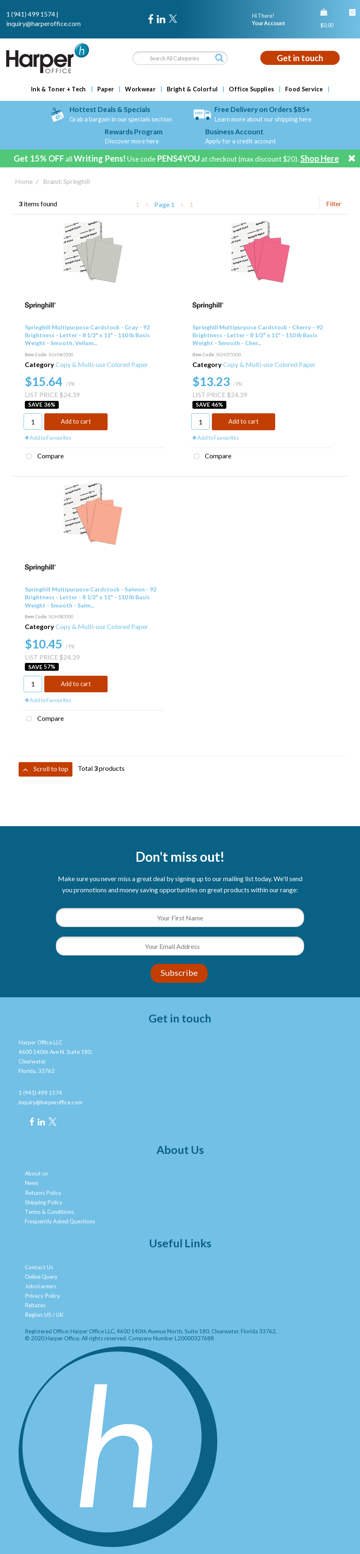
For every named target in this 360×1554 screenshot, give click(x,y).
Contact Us (39, 1267)
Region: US (38, 1314)
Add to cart (76, 421)
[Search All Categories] (180, 58)
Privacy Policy (42, 1295)
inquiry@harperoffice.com (43, 23)
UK (60, 1314)
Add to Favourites (48, 437)
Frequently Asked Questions (60, 1221)
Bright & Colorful (192, 89)
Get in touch (300, 58)
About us (36, 1173)
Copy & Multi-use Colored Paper (101, 364)
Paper (105, 89)
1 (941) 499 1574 (30, 14)
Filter (333, 203)
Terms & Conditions (49, 1211)
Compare (43, 456)
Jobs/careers (40, 1286)
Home (24, 181)
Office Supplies (251, 89)
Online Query (41, 1276)
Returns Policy (43, 1192)
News (31, 1183)
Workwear (140, 89)
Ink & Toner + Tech (58, 89)
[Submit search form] (219, 57)
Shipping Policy (43, 1202)
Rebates (35, 1305)
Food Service (304, 89)
